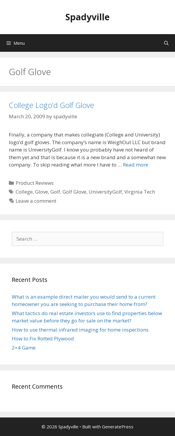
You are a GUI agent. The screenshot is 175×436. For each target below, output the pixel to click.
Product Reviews (35, 182)
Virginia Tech (139, 191)
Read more (135, 164)
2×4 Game (24, 347)
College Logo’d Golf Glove (51, 105)
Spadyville (87, 17)
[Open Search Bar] (166, 43)
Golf (55, 191)
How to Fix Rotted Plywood (43, 338)
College (24, 191)
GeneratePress (117, 427)
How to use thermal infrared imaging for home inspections (80, 329)
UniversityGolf (105, 191)
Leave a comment (36, 200)
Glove (41, 191)
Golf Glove (74, 191)
